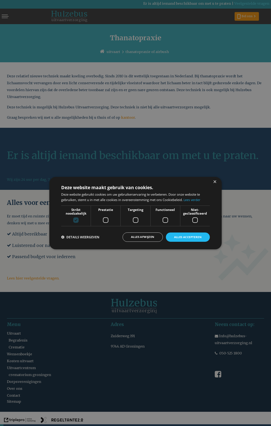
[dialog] (135, 213)
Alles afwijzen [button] (139, 237)
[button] (80, 237)
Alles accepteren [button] (186, 237)
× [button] (214, 181)
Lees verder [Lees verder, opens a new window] (192, 199)
